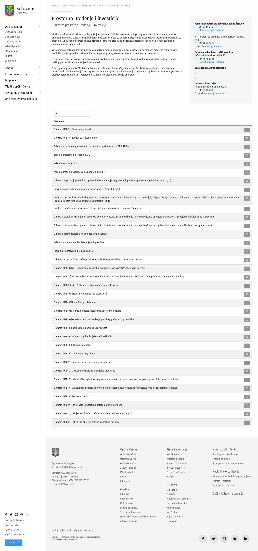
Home (55, 5)
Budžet (8, 55)
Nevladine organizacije (19, 93)
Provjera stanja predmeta (179, 498)
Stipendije (172, 489)
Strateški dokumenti (177, 463)
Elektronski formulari (177, 503)
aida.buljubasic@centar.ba (210, 93)
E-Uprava (10, 80)
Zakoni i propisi (12, 46)
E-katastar (172, 521)
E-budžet (124, 494)
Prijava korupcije (175, 516)
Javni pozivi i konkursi (15, 520)
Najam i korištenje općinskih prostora (138, 516)
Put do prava (126, 498)
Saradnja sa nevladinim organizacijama (232, 476)
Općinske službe (13, 41)
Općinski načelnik (13, 31)
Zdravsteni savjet (128, 521)
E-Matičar (171, 494)
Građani (9, 68)
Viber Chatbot (173, 507)
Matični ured (126, 503)
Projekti (170, 476)
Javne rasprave (12, 530)
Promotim (72, 539)
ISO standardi (11, 51)
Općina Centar (13, 27)
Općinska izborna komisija (21, 99)
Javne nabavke (11, 525)
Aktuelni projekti (175, 454)
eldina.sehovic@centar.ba (210, 30)
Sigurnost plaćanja (83, 530)
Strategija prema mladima (225, 454)
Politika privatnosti (61, 530)
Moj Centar (172, 512)
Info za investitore (176, 467)
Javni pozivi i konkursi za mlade (228, 463)
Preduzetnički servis (176, 472)
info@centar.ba (66, 484)
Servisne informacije (14, 534)
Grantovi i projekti (222, 480)
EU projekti (10, 60)
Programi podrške (175, 458)
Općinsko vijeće (12, 36)
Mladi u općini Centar (18, 86)
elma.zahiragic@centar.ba (210, 62)
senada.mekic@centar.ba (209, 46)
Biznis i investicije (16, 74)
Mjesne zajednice (128, 507)
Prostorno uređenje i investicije (115, 5)
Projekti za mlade (221, 458)
